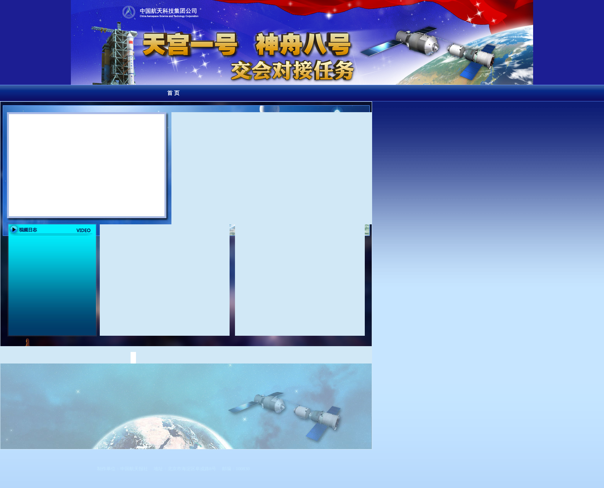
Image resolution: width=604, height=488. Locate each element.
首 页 (173, 93)
